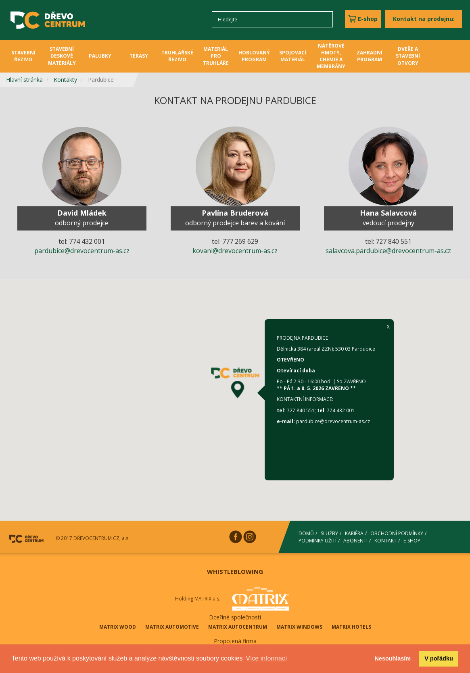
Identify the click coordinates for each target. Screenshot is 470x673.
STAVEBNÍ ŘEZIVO (23, 56)
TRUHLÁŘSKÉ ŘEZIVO (177, 56)
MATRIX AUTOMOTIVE (172, 626)
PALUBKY (100, 55)
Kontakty (65, 79)
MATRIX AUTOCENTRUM (237, 626)
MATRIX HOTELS (351, 626)
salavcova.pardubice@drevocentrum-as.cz (388, 250)
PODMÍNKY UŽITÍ (317, 540)
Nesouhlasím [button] (393, 658)
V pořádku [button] (438, 658)
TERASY (139, 55)
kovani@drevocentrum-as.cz (235, 250)
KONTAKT (385, 540)
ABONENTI (355, 540)
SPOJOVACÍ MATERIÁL (292, 56)
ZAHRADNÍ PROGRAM (369, 56)
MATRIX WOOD (117, 626)
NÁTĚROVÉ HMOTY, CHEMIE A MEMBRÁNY (331, 56)
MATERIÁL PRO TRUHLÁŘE (216, 56)
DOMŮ (306, 533)
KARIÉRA (354, 533)
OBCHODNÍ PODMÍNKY (396, 533)
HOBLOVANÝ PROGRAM (254, 56)
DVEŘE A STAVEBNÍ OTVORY (408, 56)
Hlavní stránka (24, 79)
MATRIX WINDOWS (299, 626)
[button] (235, 383)
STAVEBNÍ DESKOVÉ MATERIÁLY (62, 56)
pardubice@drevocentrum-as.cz (82, 250)
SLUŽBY (329, 533)
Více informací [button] (266, 658)
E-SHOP (411, 540)
